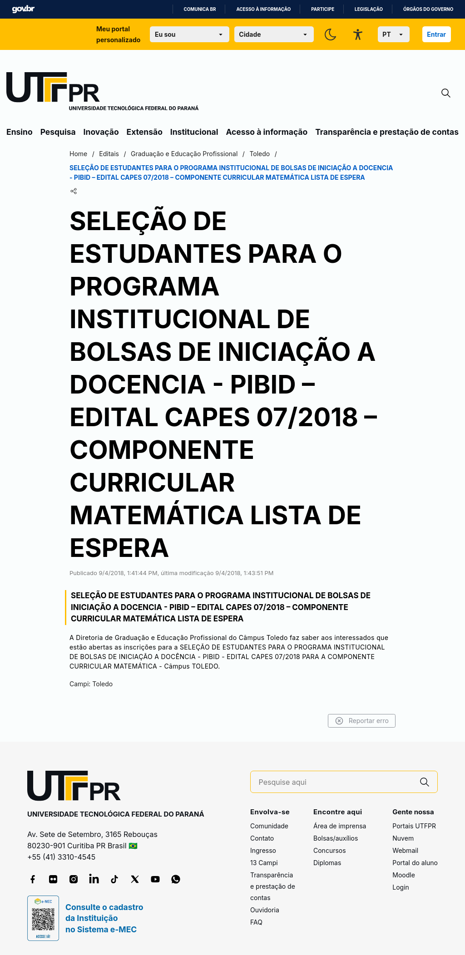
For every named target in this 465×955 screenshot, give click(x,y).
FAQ (256, 922)
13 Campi (264, 862)
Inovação (101, 132)
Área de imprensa (339, 826)
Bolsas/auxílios (335, 838)
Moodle (403, 875)
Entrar (436, 34)
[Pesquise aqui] (335, 782)
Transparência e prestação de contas (387, 132)
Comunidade (269, 826)
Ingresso (263, 850)
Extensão (145, 132)
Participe (322, 9)
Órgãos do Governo (428, 9)
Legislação (369, 9)
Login (400, 887)
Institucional (194, 132)
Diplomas (327, 862)
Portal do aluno (415, 862)
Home (78, 154)
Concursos (329, 850)
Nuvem (403, 838)
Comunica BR (200, 9)
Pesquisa (58, 132)
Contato (262, 838)
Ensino (19, 132)
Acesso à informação (263, 9)
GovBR (23, 9)
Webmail (405, 850)
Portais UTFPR (414, 826)
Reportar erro (362, 720)
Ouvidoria (264, 910)
